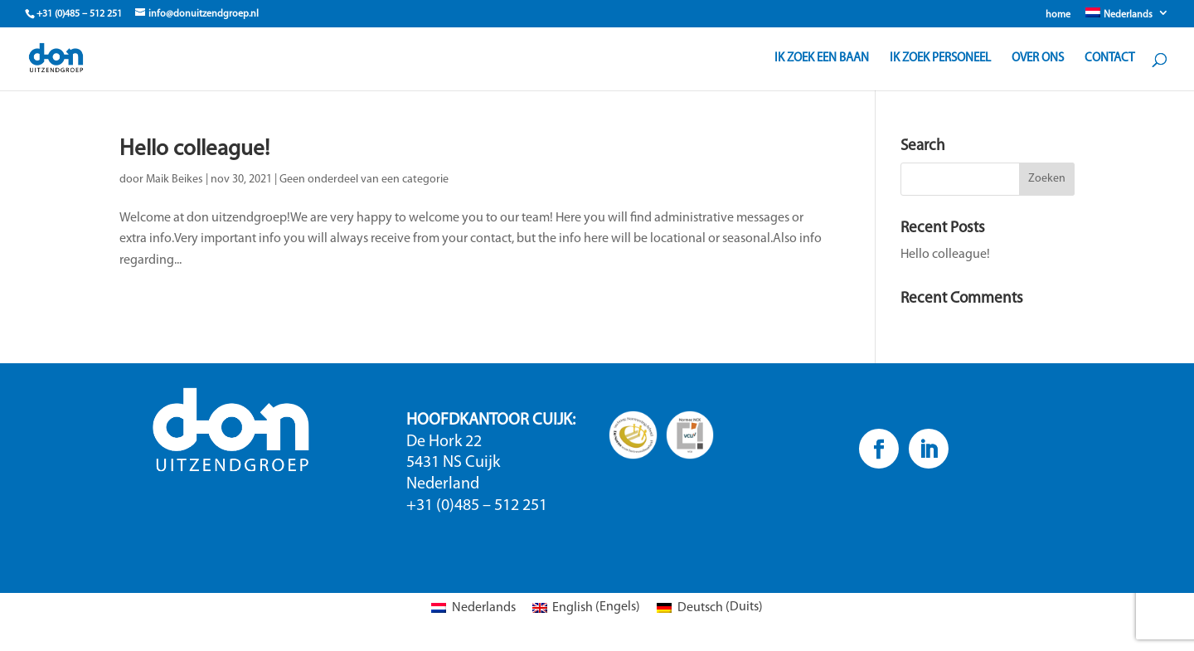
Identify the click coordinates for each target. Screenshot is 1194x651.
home (1058, 15)
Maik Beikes (174, 179)
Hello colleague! (194, 149)
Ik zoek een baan (821, 59)
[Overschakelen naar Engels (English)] (586, 607)
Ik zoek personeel (940, 59)
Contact (1109, 59)
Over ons (1038, 59)
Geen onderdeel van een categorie (364, 179)
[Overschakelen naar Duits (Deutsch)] (709, 607)
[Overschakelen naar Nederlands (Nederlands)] (473, 607)
